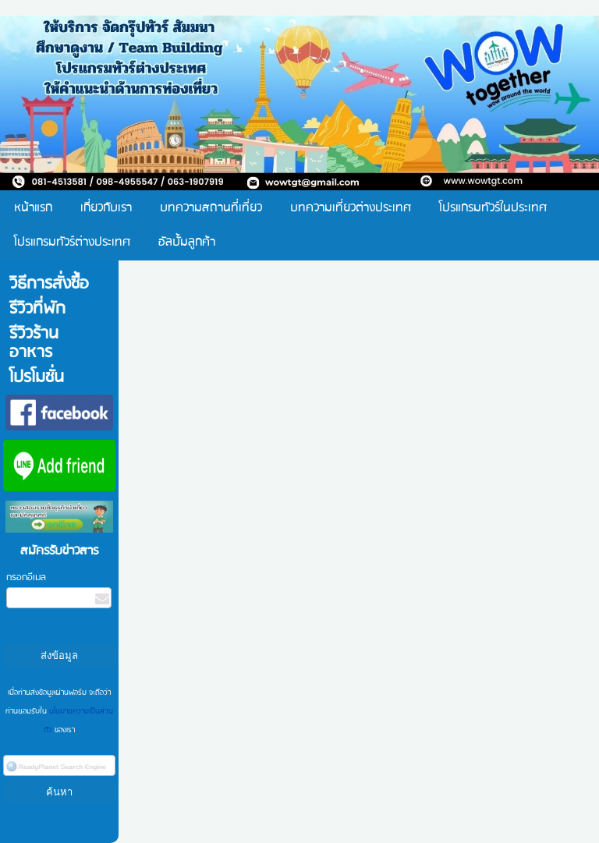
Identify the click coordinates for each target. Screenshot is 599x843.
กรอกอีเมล (26, 577)
